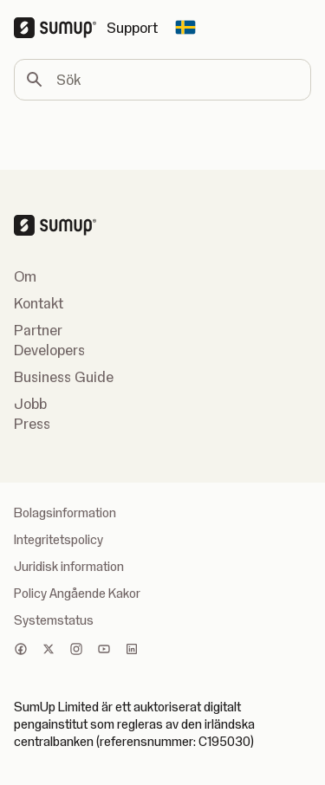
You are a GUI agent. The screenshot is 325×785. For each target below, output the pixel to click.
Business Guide (64, 377)
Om (25, 276)
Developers (49, 350)
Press (32, 423)
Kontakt (38, 303)
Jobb (30, 403)
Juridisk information (69, 566)
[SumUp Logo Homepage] (60, 27)
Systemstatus (54, 620)
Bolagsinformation (65, 513)
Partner (38, 330)
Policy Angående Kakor (77, 593)
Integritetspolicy (58, 540)
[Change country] (185, 28)
